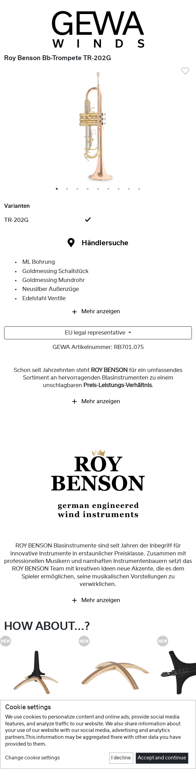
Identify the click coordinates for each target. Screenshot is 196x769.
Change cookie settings (32, 758)
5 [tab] (98, 189)
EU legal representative (96, 333)
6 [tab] (109, 189)
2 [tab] (68, 189)
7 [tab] (119, 189)
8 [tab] (129, 189)
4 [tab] (88, 189)
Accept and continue (162, 758)
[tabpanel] (98, 127)
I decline (121, 758)
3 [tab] (78, 189)
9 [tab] (140, 189)
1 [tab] (57, 189)
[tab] (98, 220)
